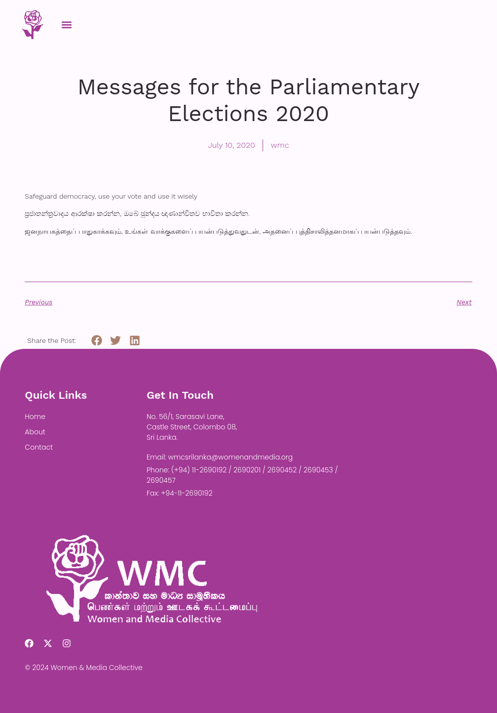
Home (35, 416)
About (35, 432)
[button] (66, 24)
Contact (39, 447)
